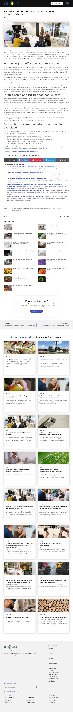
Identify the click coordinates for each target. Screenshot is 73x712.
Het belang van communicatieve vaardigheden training (26, 178)
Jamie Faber (8, 700)
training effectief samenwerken (20, 208)
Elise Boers (30, 704)
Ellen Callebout (31, 702)
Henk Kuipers (30, 694)
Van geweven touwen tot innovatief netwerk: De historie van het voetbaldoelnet (57, 234)
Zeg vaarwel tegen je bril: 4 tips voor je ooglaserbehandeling (22, 234)
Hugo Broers (8, 704)
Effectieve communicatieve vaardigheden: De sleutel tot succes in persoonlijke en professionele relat (19, 582)
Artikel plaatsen (52, 656)
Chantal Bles (52, 700)
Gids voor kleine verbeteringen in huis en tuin (23, 269)
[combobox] (57, 3)
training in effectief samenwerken (35, 72)
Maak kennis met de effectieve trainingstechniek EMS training (28, 190)
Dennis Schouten (53, 699)
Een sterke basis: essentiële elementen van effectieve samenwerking (31, 167)
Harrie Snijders (30, 695)
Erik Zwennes (30, 700)
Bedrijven (8, 17)
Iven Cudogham (9, 702)
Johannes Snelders (9, 697)
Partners (51, 653)
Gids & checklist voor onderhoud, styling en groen (23, 251)
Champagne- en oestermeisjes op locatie (18, 359)
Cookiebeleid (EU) (53, 661)
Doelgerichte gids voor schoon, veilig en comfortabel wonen (56, 260)
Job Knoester (8, 699)
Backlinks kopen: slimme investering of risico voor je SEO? (54, 672)
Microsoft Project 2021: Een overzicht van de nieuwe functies (28, 196)
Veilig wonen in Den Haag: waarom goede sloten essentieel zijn (23, 225)
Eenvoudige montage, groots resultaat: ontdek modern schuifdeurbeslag (56, 225)
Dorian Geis (52, 695)
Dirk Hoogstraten (53, 697)
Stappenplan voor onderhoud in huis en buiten (56, 277)
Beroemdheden (53, 663)
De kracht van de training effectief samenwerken (24, 172)
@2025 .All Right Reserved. (16, 659)
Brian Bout (52, 702)
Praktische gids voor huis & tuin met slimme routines (57, 243)
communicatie (26, 86)
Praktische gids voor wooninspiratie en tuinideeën (22, 286)
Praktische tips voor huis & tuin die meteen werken (57, 269)
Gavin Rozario (30, 697)
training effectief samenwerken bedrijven (41, 208)
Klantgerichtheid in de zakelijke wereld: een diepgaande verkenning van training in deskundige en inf (19, 545)
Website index (52, 668)
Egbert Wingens (53, 694)
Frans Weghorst (31, 699)
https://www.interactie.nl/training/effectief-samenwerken (21, 151)
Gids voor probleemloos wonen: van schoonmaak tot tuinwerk (22, 243)
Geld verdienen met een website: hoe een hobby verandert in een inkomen (54, 679)
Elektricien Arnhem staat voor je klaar (17, 617)
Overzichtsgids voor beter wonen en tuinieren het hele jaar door (22, 277)
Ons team (51, 651)
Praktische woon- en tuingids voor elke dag (57, 251)
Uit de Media (52, 665)
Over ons (51, 648)
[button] (67, 3)
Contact (51, 658)
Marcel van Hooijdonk (10, 694)
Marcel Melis (8, 695)
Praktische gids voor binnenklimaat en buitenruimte (22, 260)
